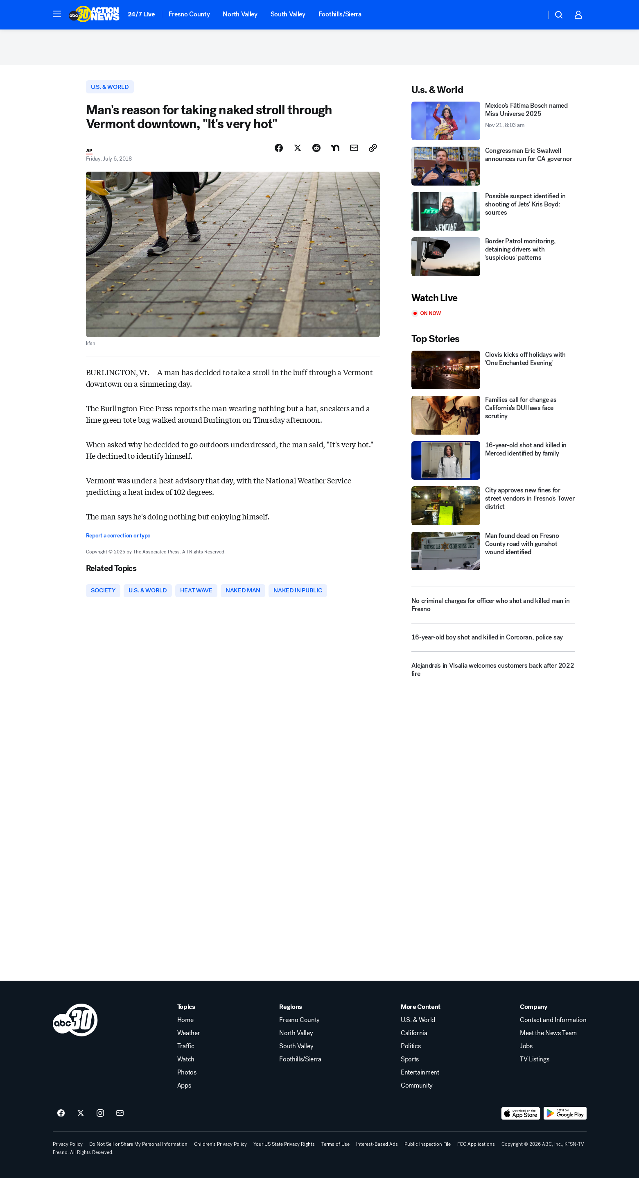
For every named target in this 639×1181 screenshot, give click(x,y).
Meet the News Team (548, 1035)
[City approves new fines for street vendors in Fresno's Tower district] (493, 507)
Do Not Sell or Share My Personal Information (138, 1146)
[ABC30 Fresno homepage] (94, 15)
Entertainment (420, 1075)
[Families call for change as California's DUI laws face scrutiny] (493, 417)
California (414, 1035)
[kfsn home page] (75, 1022)
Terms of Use (335, 1146)
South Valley (288, 14)
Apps (184, 1088)
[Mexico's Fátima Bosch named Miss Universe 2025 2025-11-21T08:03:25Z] (493, 122)
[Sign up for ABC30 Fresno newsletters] (120, 1116)
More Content (420, 1009)
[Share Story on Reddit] (316, 150)
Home (185, 1022)
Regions (290, 1009)
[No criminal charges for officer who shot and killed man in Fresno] (493, 607)
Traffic (185, 1048)
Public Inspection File (427, 1146)
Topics (186, 1009)
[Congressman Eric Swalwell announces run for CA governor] (493, 168)
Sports (410, 1062)
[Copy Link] (373, 150)
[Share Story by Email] (354, 150)
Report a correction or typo (118, 538)
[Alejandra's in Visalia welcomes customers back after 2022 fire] (493, 675)
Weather (188, 1035)
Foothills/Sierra (339, 14)
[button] (56, 14)
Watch (185, 1062)
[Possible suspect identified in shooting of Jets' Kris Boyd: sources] (493, 213)
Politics (410, 1048)
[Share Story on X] (298, 150)
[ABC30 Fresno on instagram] (100, 1116)
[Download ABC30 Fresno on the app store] (520, 1115)
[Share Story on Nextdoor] (335, 150)
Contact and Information (553, 1022)
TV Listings (534, 1062)
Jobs (526, 1048)
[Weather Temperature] (533, 15)
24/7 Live (141, 14)
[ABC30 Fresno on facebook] (61, 1116)
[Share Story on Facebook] (279, 150)
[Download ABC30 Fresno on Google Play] (565, 1115)
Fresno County (189, 14)
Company (533, 1009)
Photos (186, 1075)
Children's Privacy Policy (220, 1146)
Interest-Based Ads (377, 1146)
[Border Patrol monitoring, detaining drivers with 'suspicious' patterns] (493, 258)
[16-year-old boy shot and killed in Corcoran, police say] (493, 642)
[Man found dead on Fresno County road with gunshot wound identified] (493, 552)
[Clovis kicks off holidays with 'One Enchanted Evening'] (493, 371)
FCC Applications (476, 1146)
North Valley (240, 14)
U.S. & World (418, 1022)
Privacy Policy (68, 1146)
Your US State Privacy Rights (284, 1146)
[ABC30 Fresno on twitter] (80, 1116)
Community (417, 1088)
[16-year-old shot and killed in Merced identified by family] (493, 462)
